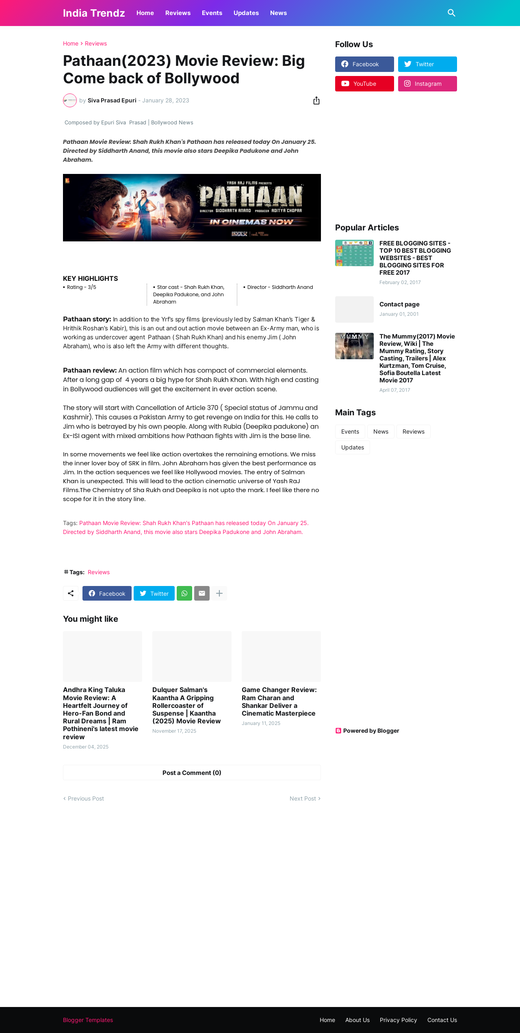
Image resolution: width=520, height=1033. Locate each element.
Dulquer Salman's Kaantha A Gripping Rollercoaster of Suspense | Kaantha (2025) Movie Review (186, 705)
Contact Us (442, 1019)
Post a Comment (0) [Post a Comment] (191, 773)
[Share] (314, 100)
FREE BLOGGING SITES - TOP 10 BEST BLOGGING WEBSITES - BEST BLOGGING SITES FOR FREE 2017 (415, 258)
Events (212, 13)
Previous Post (86, 798)
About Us (357, 1019)
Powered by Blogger (367, 730)
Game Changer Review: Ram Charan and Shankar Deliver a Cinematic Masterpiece (279, 701)
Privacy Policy (398, 1019)
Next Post (303, 798)
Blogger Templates (88, 1019)
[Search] (450, 13)
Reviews (178, 13)
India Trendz (94, 13)
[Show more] (219, 593)
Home (145, 13)
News (278, 13)
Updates (246, 13)
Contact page (399, 304)
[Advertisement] (386, 156)
